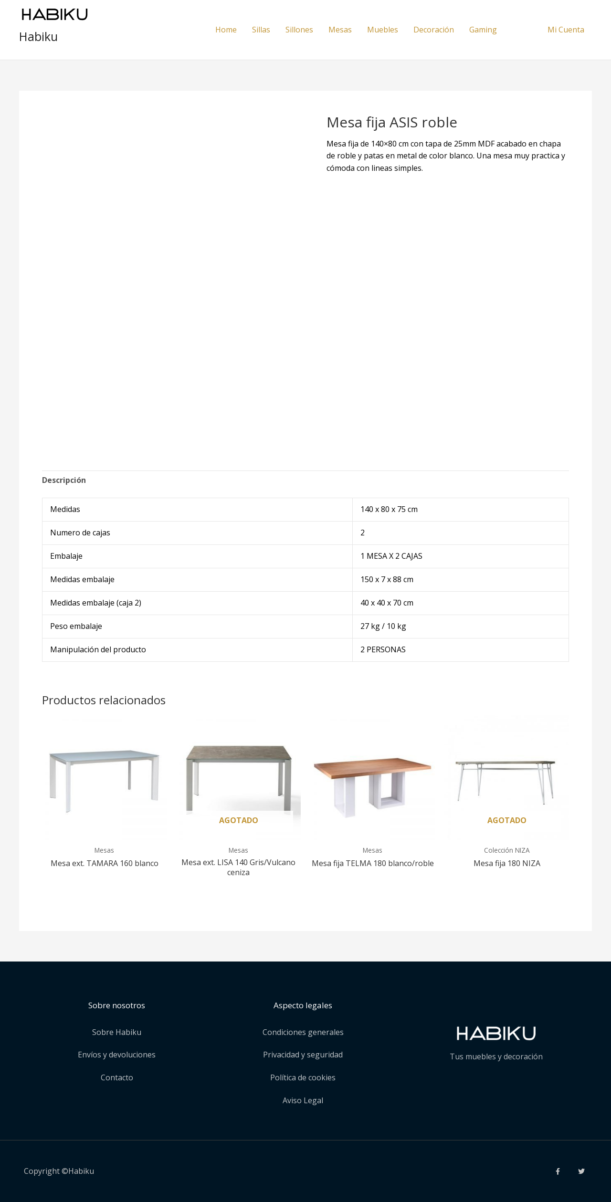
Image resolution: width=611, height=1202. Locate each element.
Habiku (38, 36)
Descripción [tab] (64, 480)
